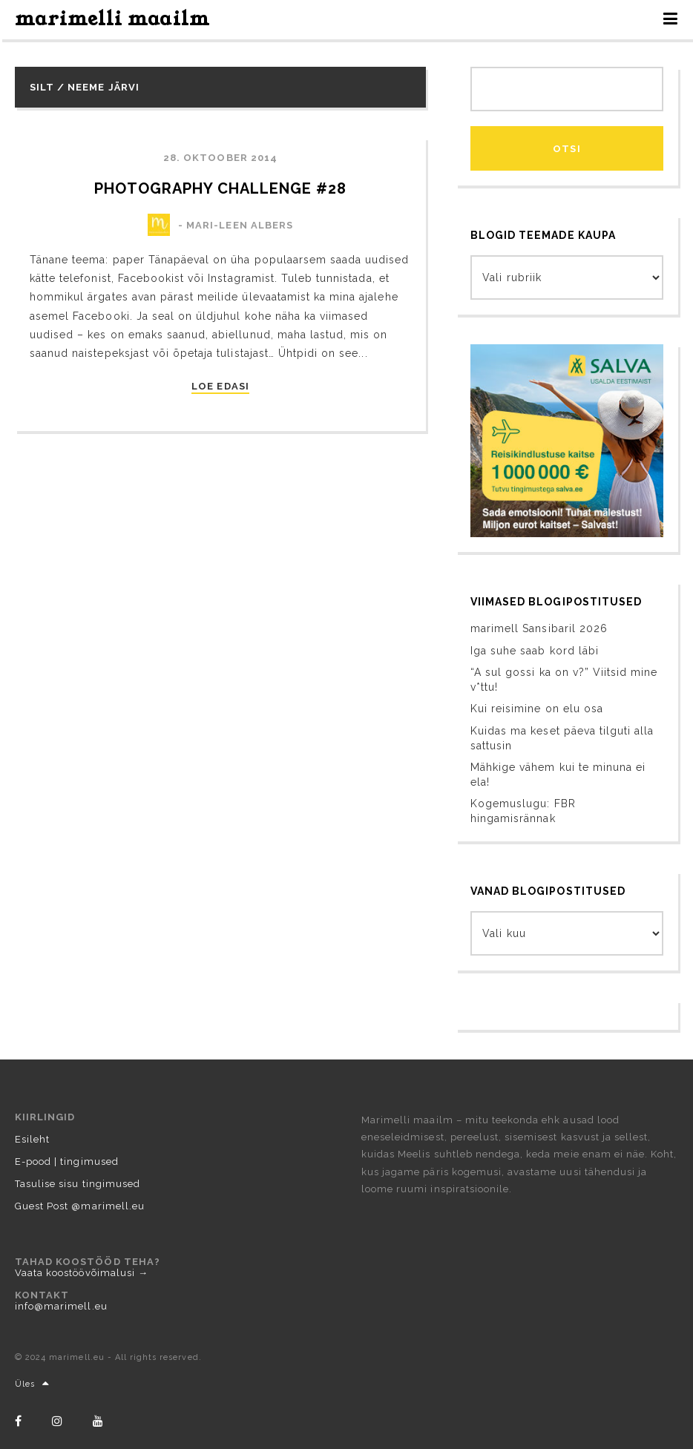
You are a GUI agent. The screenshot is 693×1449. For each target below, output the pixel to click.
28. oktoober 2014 (220, 157)
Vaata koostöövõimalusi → (81, 1272)
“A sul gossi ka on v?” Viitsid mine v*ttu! (563, 679)
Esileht (32, 1139)
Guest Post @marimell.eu (80, 1206)
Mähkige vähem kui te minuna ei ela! (558, 774)
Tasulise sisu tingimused (77, 1183)
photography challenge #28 (220, 188)
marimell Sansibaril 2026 (539, 628)
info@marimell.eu (61, 1306)
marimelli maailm (112, 19)
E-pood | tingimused (67, 1161)
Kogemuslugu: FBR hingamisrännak (523, 811)
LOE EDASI (220, 386)
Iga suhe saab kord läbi (534, 651)
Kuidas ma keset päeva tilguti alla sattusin (562, 738)
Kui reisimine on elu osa (536, 708)
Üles (32, 1384)
